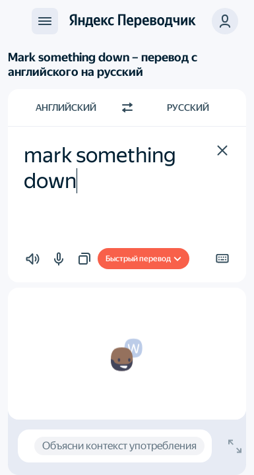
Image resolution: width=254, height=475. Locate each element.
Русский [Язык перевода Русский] (188, 107)
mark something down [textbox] (102, 167)
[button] (222, 150)
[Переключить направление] (127, 107)
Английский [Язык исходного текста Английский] (66, 107)
